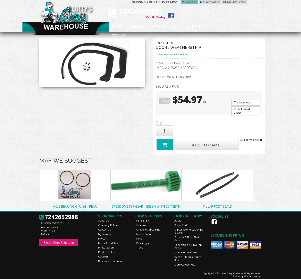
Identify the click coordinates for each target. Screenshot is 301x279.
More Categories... (185, 262)
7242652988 (58, 215)
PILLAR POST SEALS (217, 205)
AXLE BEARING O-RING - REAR (75, 205)
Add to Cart (189, 142)
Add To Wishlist (251, 138)
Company (135, 27)
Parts (115, 27)
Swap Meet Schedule (59, 241)
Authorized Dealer (242, 111)
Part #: (161, 43)
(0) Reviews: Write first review (172, 54)
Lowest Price (242, 102)
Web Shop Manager (252, 274)
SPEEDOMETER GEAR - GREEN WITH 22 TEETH (146, 205)
